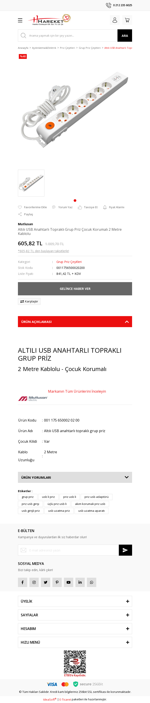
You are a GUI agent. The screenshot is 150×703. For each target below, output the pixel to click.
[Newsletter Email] (75, 550)
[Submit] (125, 550)
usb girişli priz (31, 511)
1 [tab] (75, 200)
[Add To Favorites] (32, 207)
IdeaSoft (49, 699)
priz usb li (69, 497)
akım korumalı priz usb (90, 504)
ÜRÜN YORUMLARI (36, 477)
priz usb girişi (30, 504)
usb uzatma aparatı (91, 511)
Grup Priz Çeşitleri (69, 262)
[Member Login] (115, 20)
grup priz (28, 497)
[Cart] (127, 20)
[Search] (75, 35)
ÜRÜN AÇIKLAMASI (36, 321)
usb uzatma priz (59, 511)
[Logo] (49, 20)
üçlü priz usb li (57, 504)
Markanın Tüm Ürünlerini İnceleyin (77, 391)
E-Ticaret (65, 699)
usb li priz (48, 497)
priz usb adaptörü (97, 497)
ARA (125, 36)
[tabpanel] (31, 183)
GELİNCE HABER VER (75, 289)
